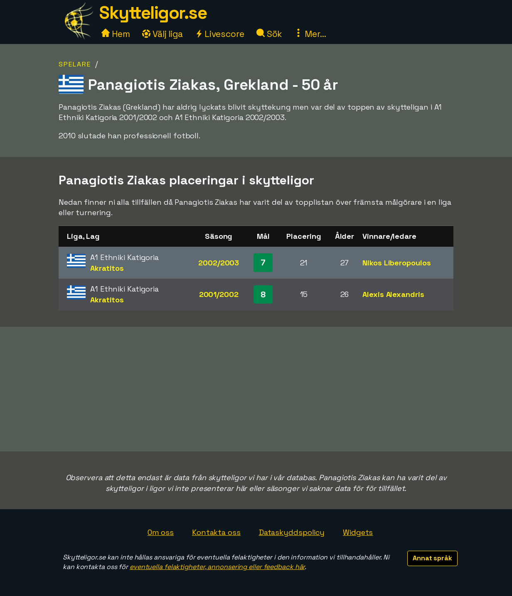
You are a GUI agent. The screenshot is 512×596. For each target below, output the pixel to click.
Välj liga (162, 33)
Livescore (219, 33)
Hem (115, 33)
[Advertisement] (256, 389)
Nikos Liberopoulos (396, 262)
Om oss (161, 532)
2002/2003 (218, 262)
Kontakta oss (216, 532)
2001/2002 (219, 294)
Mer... (310, 33)
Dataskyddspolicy (292, 532)
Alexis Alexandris (393, 294)
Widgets (358, 532)
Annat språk (432, 558)
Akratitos (107, 268)
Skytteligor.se (153, 13)
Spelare (75, 64)
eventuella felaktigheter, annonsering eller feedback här (217, 566)
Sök (269, 33)
